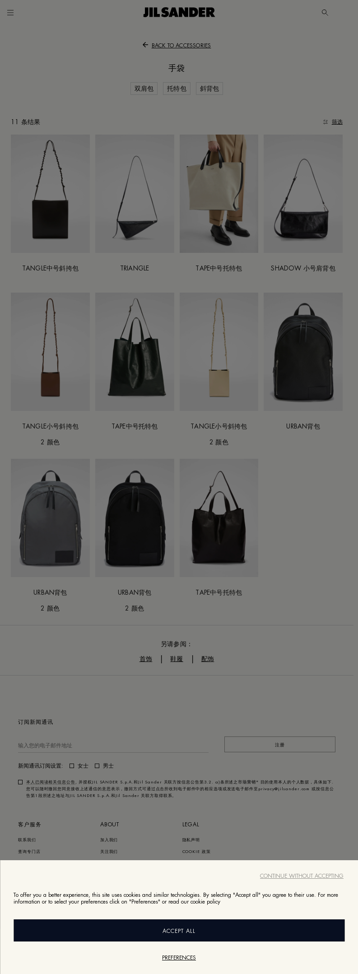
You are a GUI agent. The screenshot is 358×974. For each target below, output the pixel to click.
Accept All (179, 931)
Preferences (179, 957)
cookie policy (205, 901)
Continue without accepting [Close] (302, 876)
